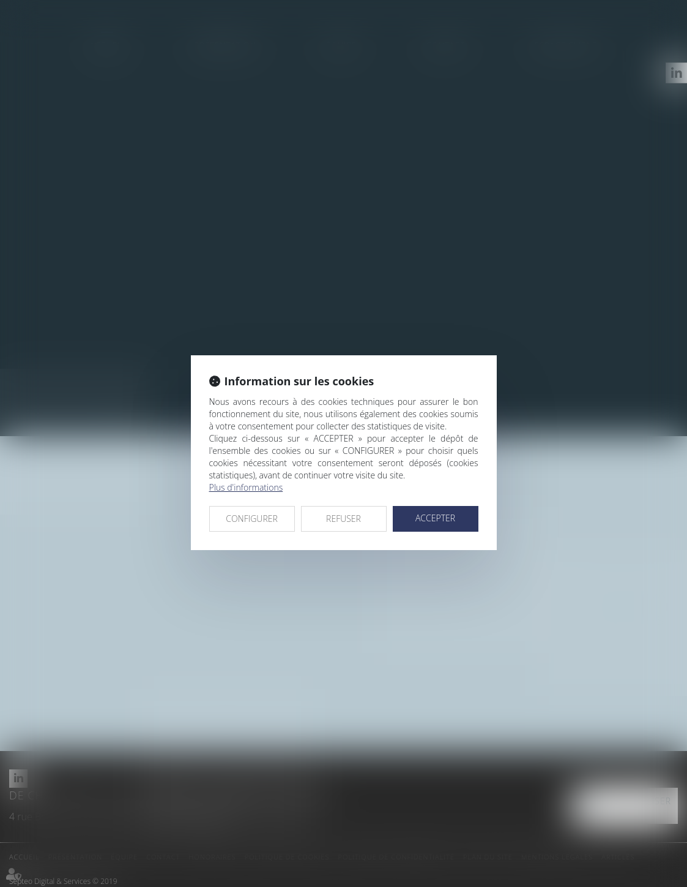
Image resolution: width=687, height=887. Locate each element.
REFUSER (343, 518)
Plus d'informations (246, 487)
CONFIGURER (252, 518)
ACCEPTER (435, 518)
